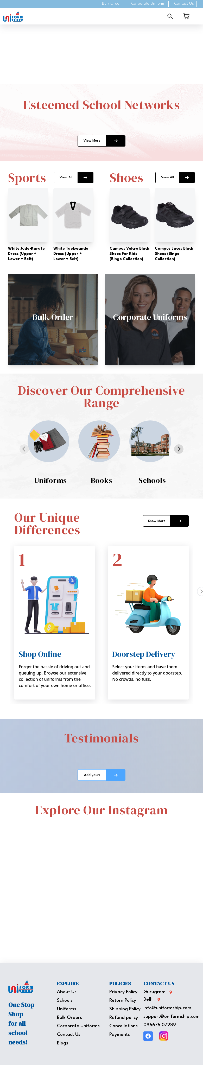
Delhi (148, 999)
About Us (67, 992)
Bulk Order (111, 4)
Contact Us (184, 4)
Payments (119, 1034)
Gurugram (154, 992)
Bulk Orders (69, 1018)
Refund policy (123, 1018)
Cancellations (123, 1026)
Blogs (62, 1043)
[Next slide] (178, 449)
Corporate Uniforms (78, 1026)
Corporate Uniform (147, 4)
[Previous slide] (24, 449)
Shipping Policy (125, 1009)
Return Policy (122, 1000)
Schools (65, 1000)
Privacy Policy (123, 992)
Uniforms (66, 1009)
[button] (53, 319)
